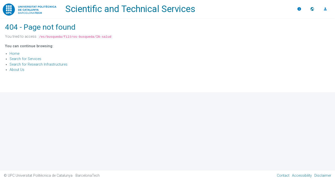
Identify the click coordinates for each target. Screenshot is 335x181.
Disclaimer (322, 175)
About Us (17, 70)
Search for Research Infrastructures (38, 64)
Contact (283, 175)
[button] (313, 9)
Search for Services (25, 59)
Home (14, 54)
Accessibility (302, 175)
